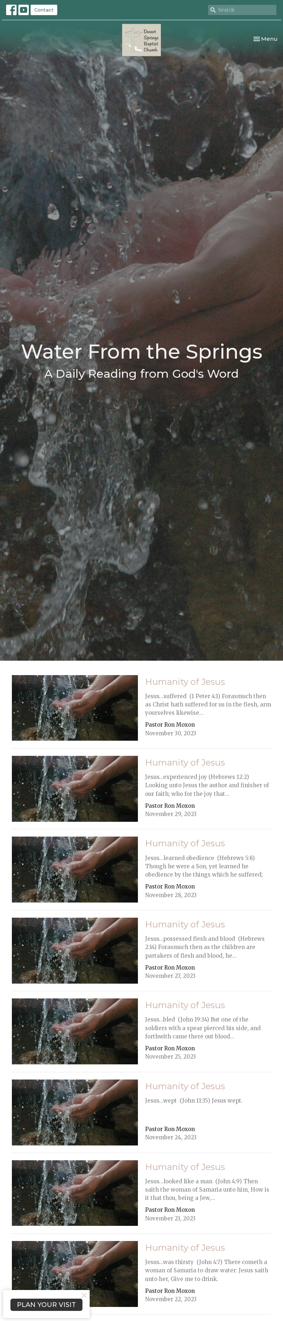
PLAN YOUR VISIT (46, 1305)
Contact (44, 10)
